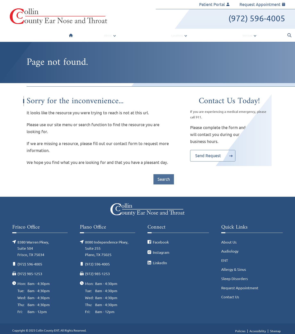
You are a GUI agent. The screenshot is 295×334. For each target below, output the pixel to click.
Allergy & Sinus (233, 265)
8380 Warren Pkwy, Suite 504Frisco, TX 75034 (33, 244)
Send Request (208, 151)
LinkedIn (160, 258)
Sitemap (275, 326)
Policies (240, 326)
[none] (109, 33)
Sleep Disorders (234, 274)
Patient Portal (214, 4)
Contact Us (230, 293)
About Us (229, 238)
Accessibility (258, 326)
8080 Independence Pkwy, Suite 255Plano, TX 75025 (106, 244)
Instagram (161, 248)
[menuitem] (70, 33)
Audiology (229, 247)
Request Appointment (262, 4)
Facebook (161, 238)
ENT (224, 256)
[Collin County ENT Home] (58, 16)
